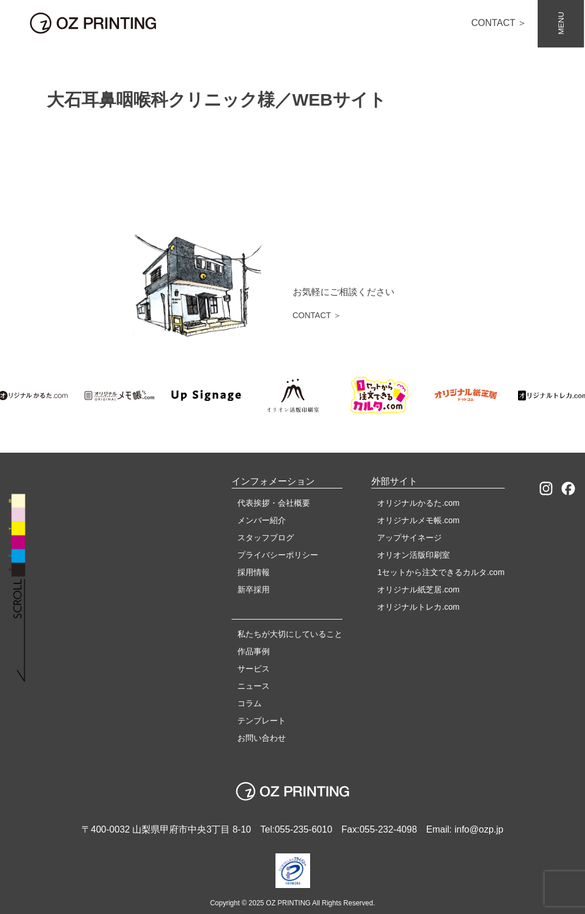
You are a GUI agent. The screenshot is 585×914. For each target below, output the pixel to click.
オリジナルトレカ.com (418, 606)
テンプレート (261, 720)
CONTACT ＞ (499, 23)
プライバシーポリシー (277, 554)
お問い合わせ (261, 738)
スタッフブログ (265, 537)
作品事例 (253, 651)
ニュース (253, 686)
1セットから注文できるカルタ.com (440, 572)
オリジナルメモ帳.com (418, 520)
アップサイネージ (409, 537)
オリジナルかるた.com (418, 503)
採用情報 (253, 572)
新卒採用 (253, 589)
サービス (253, 668)
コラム (249, 703)
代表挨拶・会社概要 (273, 503)
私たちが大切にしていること (289, 634)
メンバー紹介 (261, 520)
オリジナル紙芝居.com (418, 589)
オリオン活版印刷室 (413, 554)
